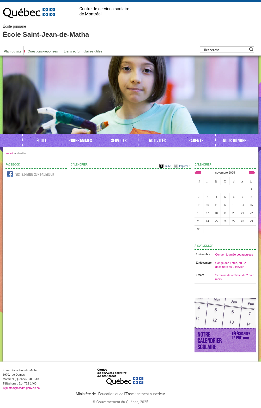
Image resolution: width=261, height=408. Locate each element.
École (42, 140)
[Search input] (225, 49)
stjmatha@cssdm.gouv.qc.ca (21, 387)
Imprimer (184, 166)
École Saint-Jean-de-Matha (46, 31)
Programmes (80, 140)
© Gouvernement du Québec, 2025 (120, 402)
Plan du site (13, 51)
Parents (196, 140)
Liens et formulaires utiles (83, 51)
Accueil (9, 153)
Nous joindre (234, 140)
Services (119, 140)
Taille (168, 166)
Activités (157, 140)
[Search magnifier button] (251, 49)
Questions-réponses (42, 51)
